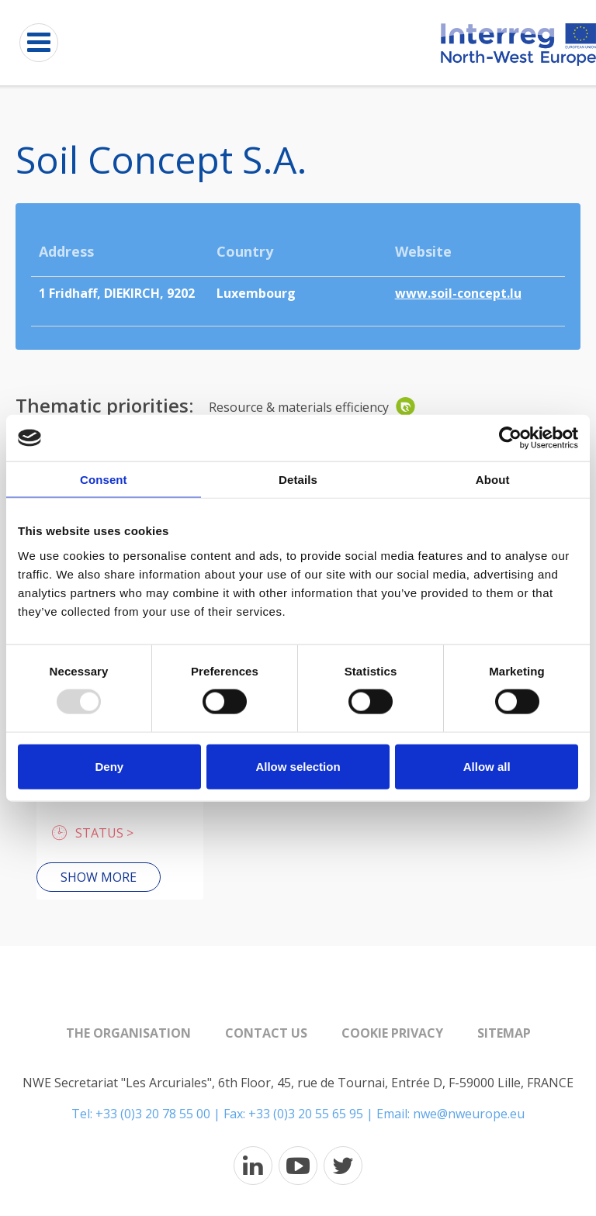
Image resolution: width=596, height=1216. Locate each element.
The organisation (128, 1033)
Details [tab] (298, 479)
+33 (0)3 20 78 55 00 (152, 1113)
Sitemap (504, 1033)
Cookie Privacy (392, 1033)
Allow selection (297, 765)
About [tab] (493, 479)
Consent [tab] (103, 479)
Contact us (266, 1033)
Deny (109, 765)
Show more (99, 877)
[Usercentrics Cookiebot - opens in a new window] (510, 438)
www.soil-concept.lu (458, 293)
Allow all (487, 765)
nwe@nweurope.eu (469, 1113)
